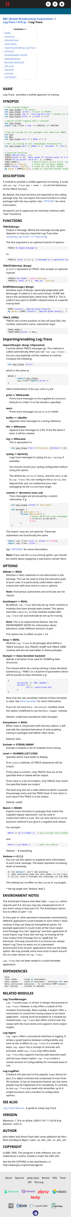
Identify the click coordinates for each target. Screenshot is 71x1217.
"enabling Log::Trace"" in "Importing (26, 236)
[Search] (48, 4)
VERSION (9, 69)
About (8, 1177)
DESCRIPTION (11, 40)
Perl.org (38, 1182)
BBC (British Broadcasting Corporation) (28, 19)
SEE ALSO (9, 66)
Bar (11, 137)
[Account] (61, 4)
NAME (7, 32)
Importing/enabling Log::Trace (19, 47)
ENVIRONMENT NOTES (15, 55)
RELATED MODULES (14, 62)
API (29, 1182)
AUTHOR (8, 73)
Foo (11, 135)
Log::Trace (15, 110)
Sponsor (19, 1177)
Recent (45, 1177)
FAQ (54, 1177)
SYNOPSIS (9, 36)
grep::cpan (33, 1177)
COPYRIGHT (10, 77)
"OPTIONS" (49, 201)
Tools (63, 1177)
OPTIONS (9, 51)
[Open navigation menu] (55, 4)
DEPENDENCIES (12, 58)
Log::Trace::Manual (13, 1108)
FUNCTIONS (10, 44)
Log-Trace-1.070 (13, 22)
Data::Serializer (28, 701)
